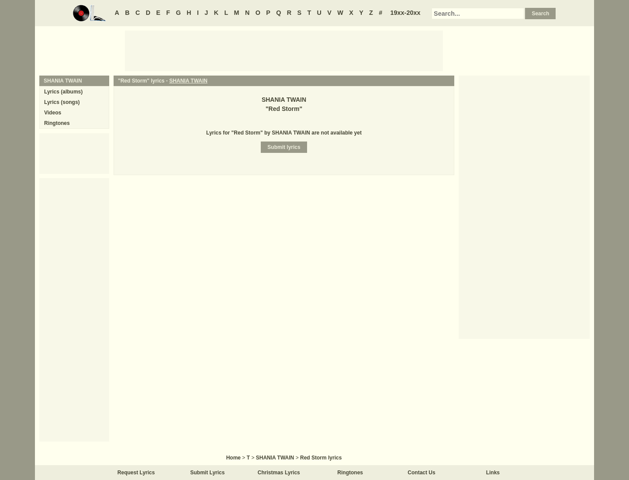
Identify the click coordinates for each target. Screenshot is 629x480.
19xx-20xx (406, 12)
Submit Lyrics (207, 473)
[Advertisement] (284, 50)
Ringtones (57, 123)
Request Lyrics (136, 473)
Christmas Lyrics (279, 473)
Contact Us (421, 473)
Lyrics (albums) (63, 92)
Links (493, 473)
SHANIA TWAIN (188, 81)
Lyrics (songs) (62, 102)
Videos (52, 113)
